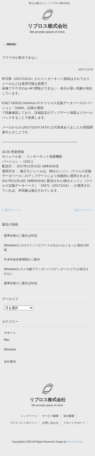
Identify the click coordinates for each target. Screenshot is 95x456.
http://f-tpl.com (75, 441)
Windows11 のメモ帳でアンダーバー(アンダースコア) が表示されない (46, 271)
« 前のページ (11, 210)
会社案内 (10, 361)
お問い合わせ (50, 422)
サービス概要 (50, 415)
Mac (7, 340)
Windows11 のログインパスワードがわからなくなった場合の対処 (46, 248)
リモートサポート (74, 422)
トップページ (29, 415)
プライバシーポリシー (23, 422)
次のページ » (83, 210)
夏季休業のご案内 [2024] (20, 283)
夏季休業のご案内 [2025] (20, 235)
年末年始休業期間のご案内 (22, 259)
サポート (10, 333)
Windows (10, 349)
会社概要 (68, 415)
